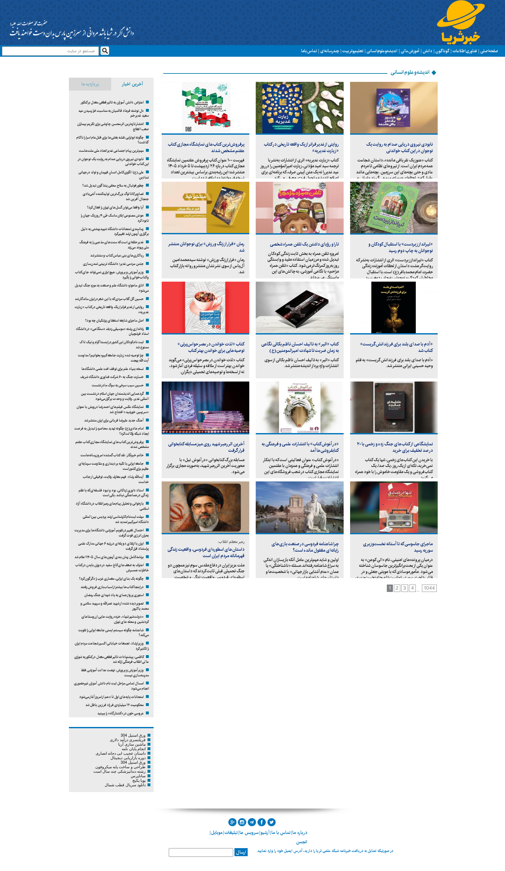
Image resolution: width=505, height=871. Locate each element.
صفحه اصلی (489, 50)
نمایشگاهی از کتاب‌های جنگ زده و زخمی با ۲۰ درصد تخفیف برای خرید (395, 447)
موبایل (217, 833)
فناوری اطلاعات (465, 50)
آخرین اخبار (132, 84)
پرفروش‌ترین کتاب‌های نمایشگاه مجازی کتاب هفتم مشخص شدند (206, 147)
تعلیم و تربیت (352, 50)
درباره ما (299, 833)
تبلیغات (231, 833)
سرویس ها (249, 833)
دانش (427, 50)
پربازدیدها (90, 84)
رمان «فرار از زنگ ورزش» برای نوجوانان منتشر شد (206, 247)
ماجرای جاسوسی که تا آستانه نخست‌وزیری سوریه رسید (398, 547)
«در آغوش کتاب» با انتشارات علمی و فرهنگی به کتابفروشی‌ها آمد (300, 447)
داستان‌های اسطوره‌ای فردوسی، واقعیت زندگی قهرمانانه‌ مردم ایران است (205, 552)
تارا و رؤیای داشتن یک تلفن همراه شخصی (304, 244)
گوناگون (442, 50)
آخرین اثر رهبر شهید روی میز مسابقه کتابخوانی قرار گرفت (206, 447)
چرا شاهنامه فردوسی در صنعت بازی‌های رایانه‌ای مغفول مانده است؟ (305, 547)
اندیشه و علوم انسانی (382, 50)
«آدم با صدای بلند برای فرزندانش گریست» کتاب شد (396, 347)
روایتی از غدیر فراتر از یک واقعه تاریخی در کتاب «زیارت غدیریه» (301, 147)
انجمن (301, 842)
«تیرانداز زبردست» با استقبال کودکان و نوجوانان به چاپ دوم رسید (400, 247)
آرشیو (265, 833)
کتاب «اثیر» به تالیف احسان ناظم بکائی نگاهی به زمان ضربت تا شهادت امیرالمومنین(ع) (300, 347)
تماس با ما (309, 50)
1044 (429, 588)
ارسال (241, 852)
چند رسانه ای (329, 50)
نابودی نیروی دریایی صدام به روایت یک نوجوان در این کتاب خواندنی (399, 147)
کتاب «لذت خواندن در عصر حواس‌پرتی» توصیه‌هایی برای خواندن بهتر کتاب (210, 347)
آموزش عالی (410, 50)
